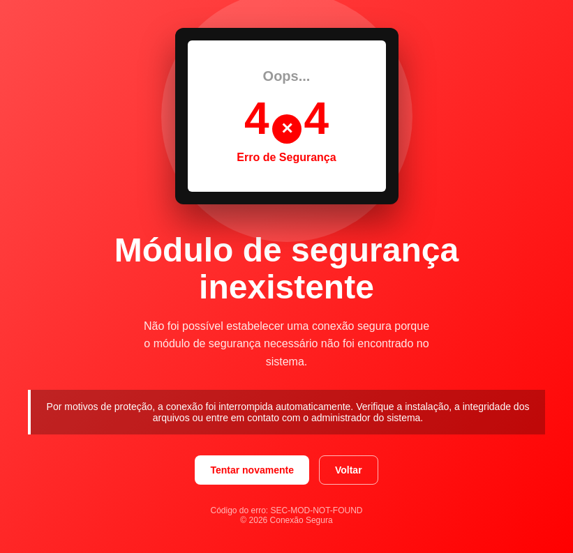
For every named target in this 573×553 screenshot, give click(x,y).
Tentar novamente (252, 470)
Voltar (348, 470)
